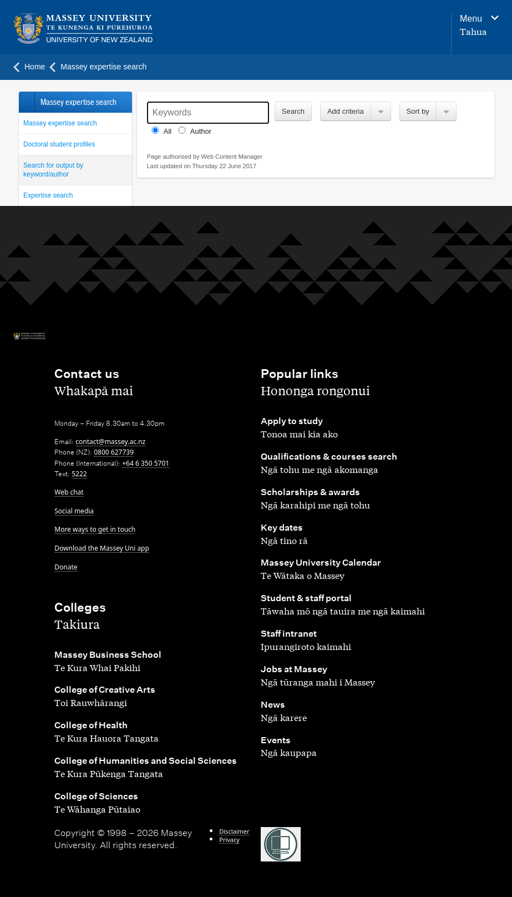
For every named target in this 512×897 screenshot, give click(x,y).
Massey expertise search (60, 123)
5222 (79, 473)
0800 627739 (114, 452)
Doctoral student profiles (59, 144)
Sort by (418, 111)
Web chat (68, 492)
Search (293, 111)
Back (26, 102)
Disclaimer (234, 831)
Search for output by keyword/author (53, 170)
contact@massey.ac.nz (110, 441)
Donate (65, 567)
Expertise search (48, 195)
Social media (74, 511)
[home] (100, 28)
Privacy (229, 839)
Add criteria (345, 111)
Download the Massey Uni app (101, 548)
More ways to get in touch (94, 529)
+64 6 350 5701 (145, 463)
